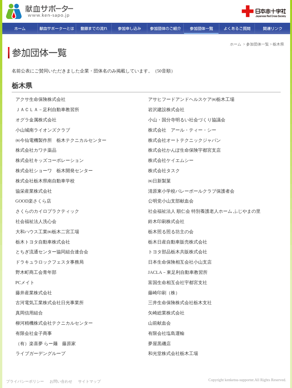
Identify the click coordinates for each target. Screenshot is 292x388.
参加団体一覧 (257, 44)
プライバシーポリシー (25, 381)
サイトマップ (89, 381)
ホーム (235, 44)
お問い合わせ (61, 381)
